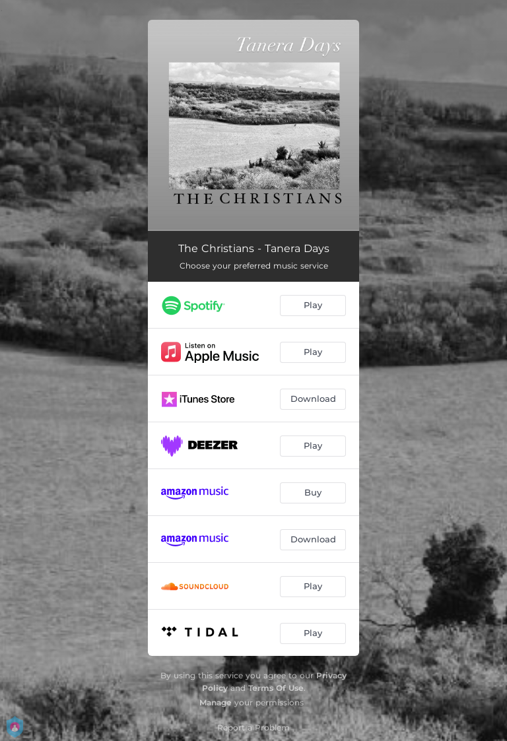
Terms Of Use (276, 688)
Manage (215, 702)
